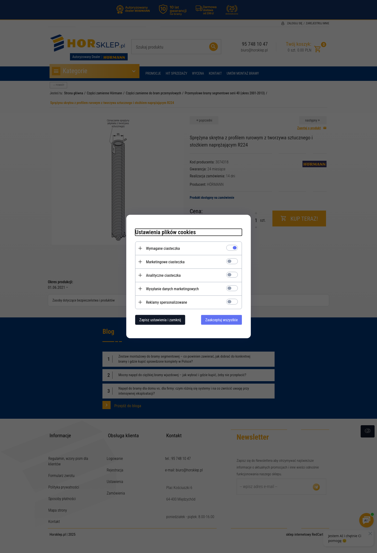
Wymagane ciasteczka (161, 248)
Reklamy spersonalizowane (164, 302)
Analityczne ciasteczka (161, 275)
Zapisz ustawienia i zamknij (158, 319)
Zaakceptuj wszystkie (223, 319)
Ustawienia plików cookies (163, 232)
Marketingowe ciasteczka (163, 261)
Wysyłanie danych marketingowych (170, 288)
